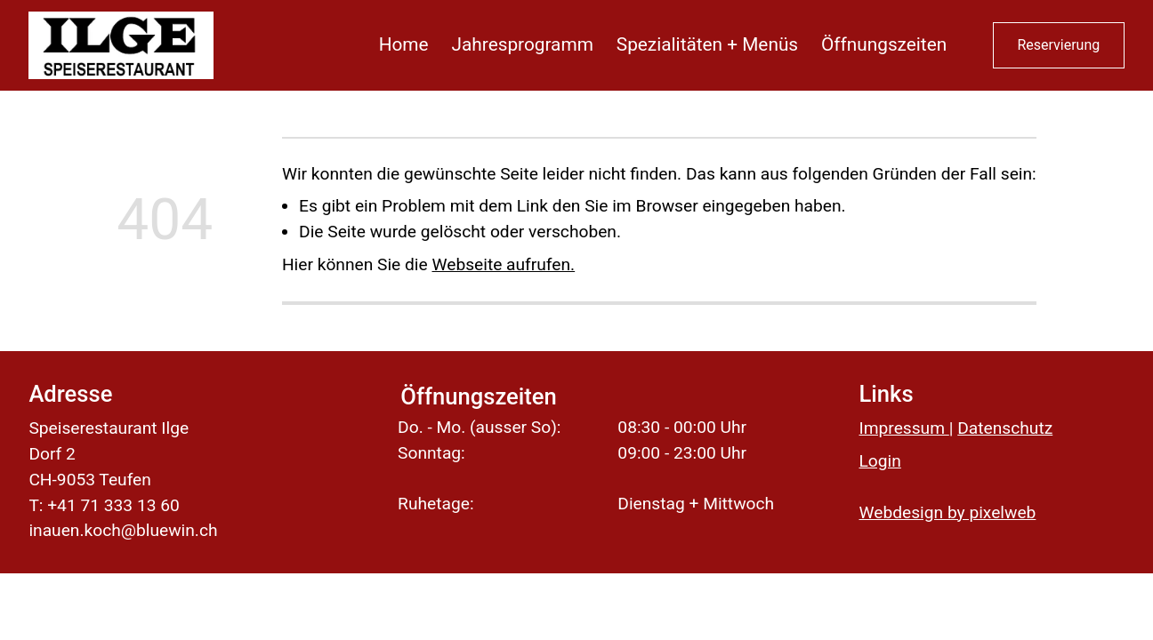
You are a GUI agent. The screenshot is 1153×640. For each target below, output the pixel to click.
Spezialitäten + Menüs (707, 44)
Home (404, 44)
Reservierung (1058, 44)
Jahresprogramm (522, 44)
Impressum (904, 428)
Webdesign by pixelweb (947, 512)
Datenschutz (1004, 428)
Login (880, 461)
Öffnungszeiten (884, 44)
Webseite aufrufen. (503, 264)
